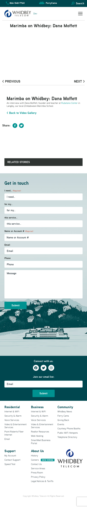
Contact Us (36, 464)
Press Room (37, 472)
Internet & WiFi (11, 411)
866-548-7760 (17, 3)
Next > (79, 81)
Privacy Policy (38, 476)
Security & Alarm (12, 415)
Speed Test (9, 464)
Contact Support (12, 459)
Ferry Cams (63, 415)
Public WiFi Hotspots (67, 432)
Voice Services (11, 420)
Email (7, 244)
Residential (12, 407)
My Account (10, 455)
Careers (43, 459)
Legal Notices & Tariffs (42, 481)
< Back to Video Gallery (21, 113)
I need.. (12, 190)
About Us (37, 451)
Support (10, 451)
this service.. (10, 217)
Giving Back (63, 420)
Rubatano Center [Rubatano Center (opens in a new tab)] (69, 102)
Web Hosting (37, 435)
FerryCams (51, 3)
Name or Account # (18, 231)
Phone (7, 258)
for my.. (8, 204)
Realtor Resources (40, 431)
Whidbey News (64, 411)
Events (60, 424)
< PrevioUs (11, 81)
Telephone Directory (67, 437)
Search (80, 3)
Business (37, 407)
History (34, 455)
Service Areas (38, 468)
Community (65, 407)
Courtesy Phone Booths (68, 428)
